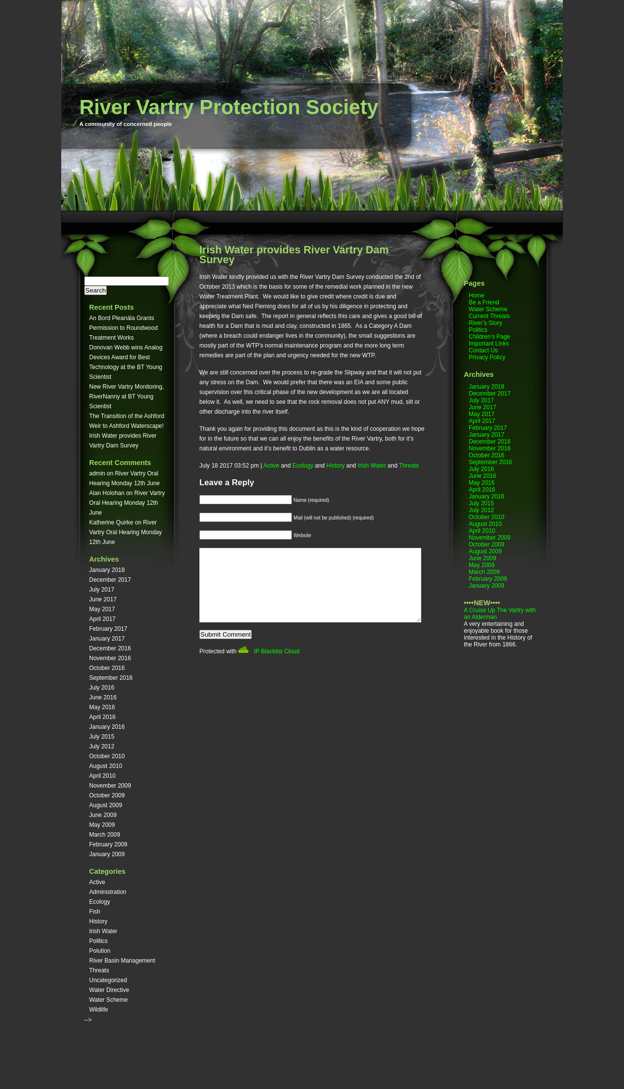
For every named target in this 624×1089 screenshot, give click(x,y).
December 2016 (110, 648)
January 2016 (107, 726)
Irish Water (103, 931)
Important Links (489, 343)
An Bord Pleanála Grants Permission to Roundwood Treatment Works (123, 328)
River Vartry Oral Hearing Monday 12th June (127, 503)
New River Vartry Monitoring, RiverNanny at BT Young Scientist (126, 396)
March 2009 (104, 834)
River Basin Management (122, 960)
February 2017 (108, 628)
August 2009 (105, 805)
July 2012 (101, 746)
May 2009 (102, 824)
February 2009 (108, 844)
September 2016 (111, 677)
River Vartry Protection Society (229, 107)
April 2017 (102, 619)
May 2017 (102, 609)
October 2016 (107, 668)
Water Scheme (108, 999)
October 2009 (107, 795)
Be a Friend (484, 302)
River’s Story (485, 323)
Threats (99, 970)
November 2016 (110, 658)
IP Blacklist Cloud (276, 666)
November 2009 (110, 785)
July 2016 (101, 687)
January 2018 (107, 570)
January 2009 (107, 854)
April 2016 (102, 717)
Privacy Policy (487, 357)
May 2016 (102, 707)
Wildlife (98, 1009)
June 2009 (103, 815)
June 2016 (103, 697)
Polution (99, 950)
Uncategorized (108, 980)
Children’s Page (489, 336)
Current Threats (489, 316)
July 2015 (101, 736)
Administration (107, 892)
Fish (94, 911)
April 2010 (102, 775)
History (98, 921)
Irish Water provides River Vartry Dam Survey (294, 255)
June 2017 (103, 599)
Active (97, 882)
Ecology (99, 901)
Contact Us (483, 350)
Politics (98, 941)
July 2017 (101, 589)
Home (476, 295)
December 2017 (110, 579)
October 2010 (107, 756)
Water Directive (109, 990)
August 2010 (105, 766)
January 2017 (107, 638)
